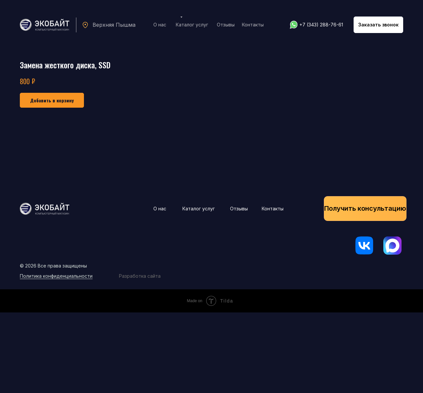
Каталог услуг (192, 24)
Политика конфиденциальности (56, 356)
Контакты (253, 24)
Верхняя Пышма (114, 24)
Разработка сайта (140, 356)
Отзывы (226, 24)
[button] (378, 25)
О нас (159, 24)
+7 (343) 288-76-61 (321, 24)
